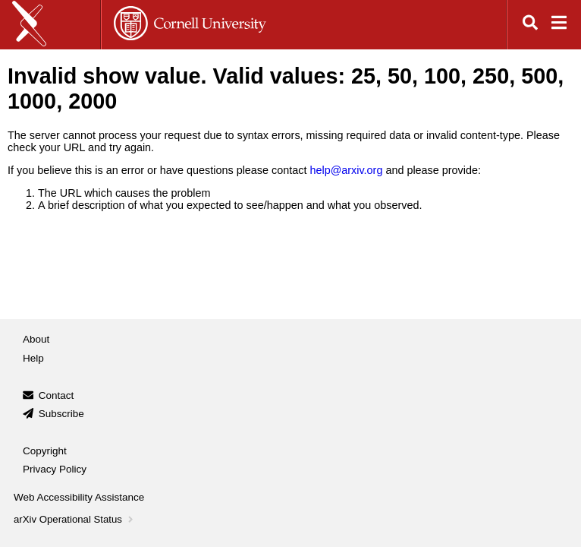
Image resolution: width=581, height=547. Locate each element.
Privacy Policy (54, 469)
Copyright (45, 451)
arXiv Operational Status (75, 519)
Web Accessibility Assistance (79, 497)
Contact (56, 395)
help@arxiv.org (345, 170)
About (36, 339)
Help (33, 358)
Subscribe (61, 413)
